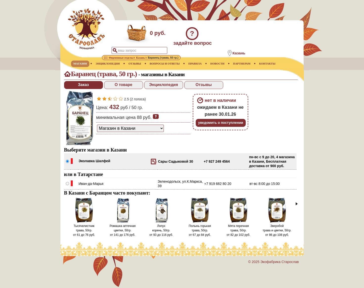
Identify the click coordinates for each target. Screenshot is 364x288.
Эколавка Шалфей (94, 161)
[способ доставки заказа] (130, 128)
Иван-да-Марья (91, 184)
